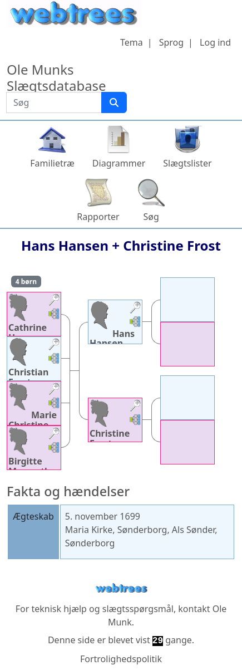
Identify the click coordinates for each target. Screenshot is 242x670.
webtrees (121, 588)
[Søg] (114, 102)
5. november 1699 (102, 516)
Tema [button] (131, 42)
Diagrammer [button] (118, 163)
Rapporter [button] (98, 217)
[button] (54, 301)
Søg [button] (151, 217)
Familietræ (52, 163)
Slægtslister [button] (187, 163)
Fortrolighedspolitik (121, 659)
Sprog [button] (171, 42)
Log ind (215, 42)
